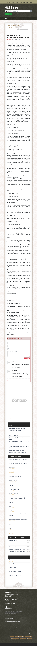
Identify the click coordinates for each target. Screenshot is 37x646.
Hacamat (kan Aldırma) (14, 563)
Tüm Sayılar (25, 2)
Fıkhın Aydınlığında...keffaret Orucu (17, 549)
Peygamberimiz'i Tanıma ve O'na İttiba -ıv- (18, 459)
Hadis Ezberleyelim (13, 493)
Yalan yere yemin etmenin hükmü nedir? (21, 628)
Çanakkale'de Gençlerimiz (15, 430)
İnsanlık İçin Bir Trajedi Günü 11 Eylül (17, 471)
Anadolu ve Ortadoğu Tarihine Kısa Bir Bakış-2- (17, 438)
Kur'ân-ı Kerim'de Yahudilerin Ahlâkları (18, 463)
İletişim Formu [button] (7, 603)
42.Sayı (26, 29)
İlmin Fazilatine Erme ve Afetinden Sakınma (17, 552)
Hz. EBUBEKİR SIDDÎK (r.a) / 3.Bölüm (12, 615)
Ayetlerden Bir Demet (14, 489)
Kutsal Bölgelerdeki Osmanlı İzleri (16, 444)
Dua (10, 528)
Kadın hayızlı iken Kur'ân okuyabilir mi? (17, 543)
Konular (20, 2)
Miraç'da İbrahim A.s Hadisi (15, 510)
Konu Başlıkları (23, 638)
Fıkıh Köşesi (29, 638)
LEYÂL (6, 611)
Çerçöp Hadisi (12, 467)
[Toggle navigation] (6, 18)
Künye (8, 2)
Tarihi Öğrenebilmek (13, 435)
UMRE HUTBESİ (12, 567)
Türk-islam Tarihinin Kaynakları (16, 433)
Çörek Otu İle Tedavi (13, 480)
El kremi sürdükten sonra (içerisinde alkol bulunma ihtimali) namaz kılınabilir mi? (17, 631)
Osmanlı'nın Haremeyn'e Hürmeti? (16, 450)
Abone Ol (8, 14)
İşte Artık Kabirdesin (13, 546)
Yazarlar (30, 2)
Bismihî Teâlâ (12, 502)
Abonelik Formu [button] (13, 603)
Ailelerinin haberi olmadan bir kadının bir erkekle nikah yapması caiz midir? (16, 625)
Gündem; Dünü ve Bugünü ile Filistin (17, 428)
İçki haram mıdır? (8, 628)
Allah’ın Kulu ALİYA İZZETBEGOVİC (12, 613)
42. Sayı (21, 39)
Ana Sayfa (18, 29)
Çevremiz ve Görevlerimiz (15, 575)
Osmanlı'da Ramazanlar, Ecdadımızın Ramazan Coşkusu (19, 447)
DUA (9, 611)
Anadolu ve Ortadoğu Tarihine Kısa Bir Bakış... (19, 441)
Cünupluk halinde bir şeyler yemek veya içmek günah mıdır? (17, 627)
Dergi (22, 29)
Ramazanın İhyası (13, 540)
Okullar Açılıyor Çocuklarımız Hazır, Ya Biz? (18, 532)
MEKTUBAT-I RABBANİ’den (16, 611)
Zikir (10, 506)
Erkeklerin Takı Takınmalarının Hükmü (18, 519)
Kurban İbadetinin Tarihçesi (15, 571)
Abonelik (17, 638)
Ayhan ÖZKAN (9, 39)
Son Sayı (16, 2)
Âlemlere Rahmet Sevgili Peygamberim (18, 452)
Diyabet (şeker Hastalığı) (14, 559)
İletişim (12, 2)
